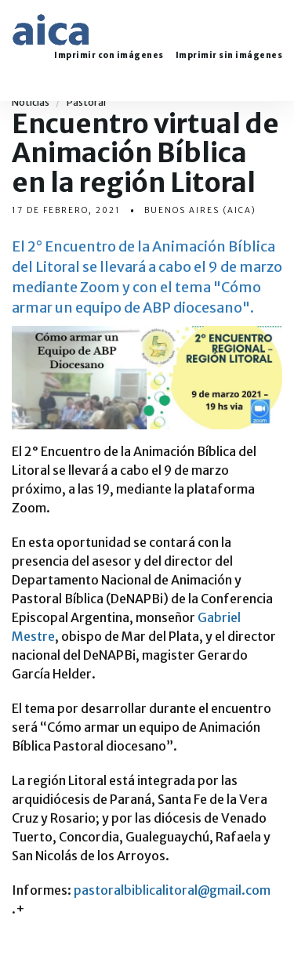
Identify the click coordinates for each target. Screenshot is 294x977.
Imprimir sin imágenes (229, 56)
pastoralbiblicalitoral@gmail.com (172, 890)
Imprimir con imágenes (109, 56)
